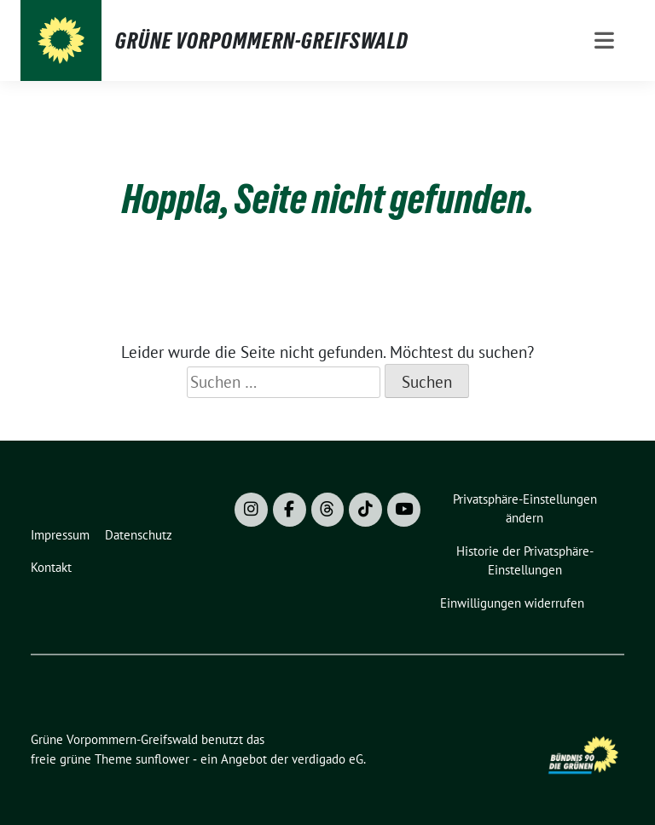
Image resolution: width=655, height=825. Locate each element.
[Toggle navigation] (604, 40)
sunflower (162, 759)
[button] (528, 509)
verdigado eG (327, 759)
